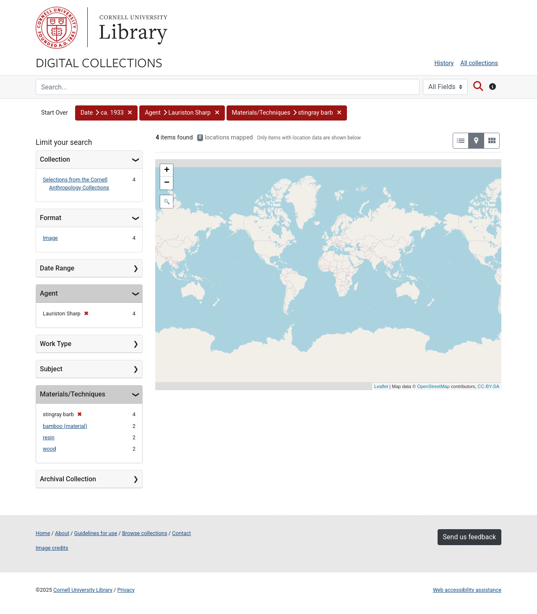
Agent (48, 293)
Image (50, 238)
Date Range (57, 268)
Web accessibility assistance (467, 590)
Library (132, 28)
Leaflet (381, 386)
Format (50, 218)
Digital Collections (99, 62)
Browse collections (144, 533)
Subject (51, 369)
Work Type (55, 344)
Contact (181, 533)
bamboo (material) (65, 426)
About (62, 533)
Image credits (52, 548)
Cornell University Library (82, 590)
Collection (55, 159)
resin (49, 437)
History (444, 63)
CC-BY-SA (488, 386)
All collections (479, 63)
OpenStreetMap (433, 386)
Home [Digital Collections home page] (43, 533)
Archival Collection (68, 479)
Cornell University (57, 28)
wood (49, 449)
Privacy (125, 590)
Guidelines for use (95, 533)
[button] (106, 113)
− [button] (166, 183)
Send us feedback (469, 537)
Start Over (54, 112)
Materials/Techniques (72, 394)
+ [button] (166, 170)
